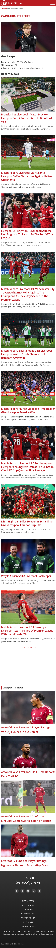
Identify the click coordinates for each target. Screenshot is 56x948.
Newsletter (28, 901)
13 (28, 647)
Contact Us (28, 905)
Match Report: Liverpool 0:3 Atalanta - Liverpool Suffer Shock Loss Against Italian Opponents (26, 176)
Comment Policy (28, 926)
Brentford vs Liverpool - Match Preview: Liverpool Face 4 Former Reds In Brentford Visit (26, 118)
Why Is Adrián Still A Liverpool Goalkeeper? (26, 576)
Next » (33, 647)
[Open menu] (52, 3)
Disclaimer (28, 922)
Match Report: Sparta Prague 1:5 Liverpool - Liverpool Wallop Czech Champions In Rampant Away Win (27, 354)
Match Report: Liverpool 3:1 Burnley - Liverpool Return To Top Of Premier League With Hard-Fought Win (27, 630)
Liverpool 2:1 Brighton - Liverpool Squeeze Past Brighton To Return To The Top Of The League (27, 234)
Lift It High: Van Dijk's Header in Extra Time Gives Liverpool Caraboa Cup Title (26, 523)
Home (4, 8)
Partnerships (28, 913)
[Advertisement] (28, 667)
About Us (28, 909)
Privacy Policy (28, 918)
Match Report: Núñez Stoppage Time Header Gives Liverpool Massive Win (28, 410)
